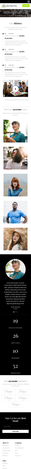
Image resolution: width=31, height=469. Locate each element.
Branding (4, 455)
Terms (16, 453)
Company (4, 463)
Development (5, 447)
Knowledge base (19, 447)
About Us (17, 445)
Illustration (5, 453)
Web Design (5, 445)
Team (3, 465)
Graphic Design (6, 450)
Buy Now (26, 5)
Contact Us (18, 455)
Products (4, 468)
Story (16, 450)
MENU (3, 2)
